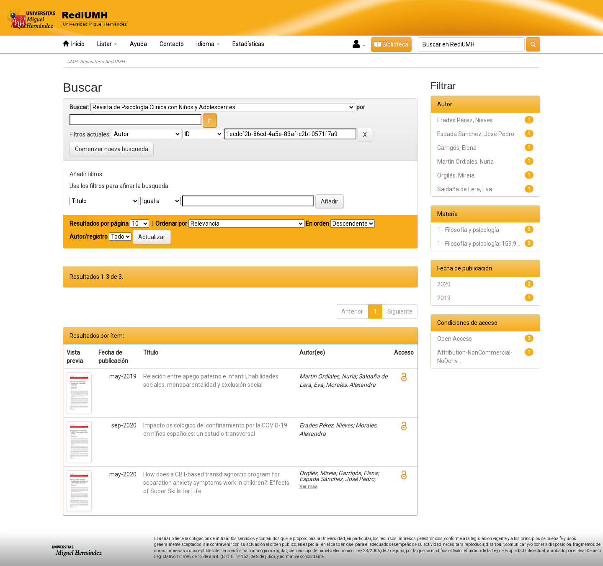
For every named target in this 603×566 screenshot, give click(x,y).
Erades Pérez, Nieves (465, 120)
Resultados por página (99, 223)
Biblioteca (391, 44)
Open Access (454, 338)
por (360, 107)
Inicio (74, 43)
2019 (444, 298)
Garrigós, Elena (457, 147)
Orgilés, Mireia (455, 175)
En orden (317, 223)
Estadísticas (248, 44)
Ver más (308, 486)
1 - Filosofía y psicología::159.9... (478, 243)
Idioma (208, 44)
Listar (107, 44)
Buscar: (79, 107)
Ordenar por (171, 223)
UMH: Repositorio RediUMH (96, 61)
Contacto (172, 44)
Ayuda (138, 44)
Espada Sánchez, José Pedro (475, 134)
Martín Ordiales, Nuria (465, 161)
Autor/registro (89, 236)
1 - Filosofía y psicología (468, 229)
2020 (444, 284)
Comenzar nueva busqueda (111, 149)
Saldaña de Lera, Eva (464, 189)
